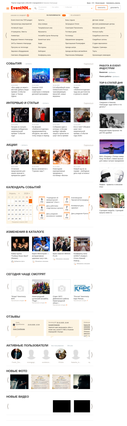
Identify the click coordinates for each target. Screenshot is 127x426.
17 (23, 210)
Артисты (41, 20)
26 (30, 214)
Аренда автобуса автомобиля (76, 51)
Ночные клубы (97, 32)
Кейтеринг (42, 51)
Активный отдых (17, 28)
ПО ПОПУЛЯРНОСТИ (53, 15)
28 (13, 219)
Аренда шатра (70, 47)
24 (23, 214)
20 (9, 214)
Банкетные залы (44, 39)
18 (27, 210)
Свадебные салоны (99, 39)
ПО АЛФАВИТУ (76, 15)
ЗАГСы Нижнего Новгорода (21, 43)
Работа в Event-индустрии (110, 67)
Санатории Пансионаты (74, 28)
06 (9, 205)
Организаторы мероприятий (21, 24)
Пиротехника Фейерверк (74, 55)
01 (16, 201)
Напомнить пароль (113, 3)
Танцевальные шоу (45, 28)
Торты (94, 51)
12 (30, 205)
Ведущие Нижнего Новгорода (22, 39)
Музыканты (42, 32)
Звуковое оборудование (20, 51)
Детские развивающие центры (103, 24)
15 (16, 210)
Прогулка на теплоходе (19, 47)
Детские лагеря (98, 20)
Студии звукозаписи (99, 43)
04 (27, 201)
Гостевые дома (70, 32)
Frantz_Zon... (16, 362)
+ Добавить (28, 63)
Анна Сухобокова (19, 329)
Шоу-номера (42, 24)
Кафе (40, 43)
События (14, 63)
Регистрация (100, 3)
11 (27, 205)
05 (30, 201)
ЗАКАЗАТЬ (102, 8)
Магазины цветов (98, 28)
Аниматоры (15, 35)
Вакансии (103, 72)
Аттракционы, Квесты (19, 32)
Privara (61, 362)
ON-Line (70, 346)
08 (16, 205)
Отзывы (13, 316)
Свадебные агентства (100, 35)
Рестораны (42, 47)
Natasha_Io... (76, 362)
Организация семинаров (101, 55)
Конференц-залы (44, 55)
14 (13, 210)
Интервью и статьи (22, 102)
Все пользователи (57, 346)
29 (16, 219)
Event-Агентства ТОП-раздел (21, 20)
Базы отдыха (70, 20)
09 (20, 205)
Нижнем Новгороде (50, 3)
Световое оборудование (20, 55)
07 (13, 205)
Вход (89, 3)
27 (9, 219)
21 (13, 214)
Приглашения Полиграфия (75, 43)
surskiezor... (46, 362)
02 (20, 201)
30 (20, 219)
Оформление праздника (74, 39)
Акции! (12, 144)
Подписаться (88, 64)
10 (23, 205)
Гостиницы (69, 35)
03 (23, 201)
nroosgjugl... (31, 362)
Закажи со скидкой (18, 15)
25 (27, 214)
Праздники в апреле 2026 (19, 222)
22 (16, 214)
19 (30, 210)
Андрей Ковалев (54, 325)
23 (20, 214)
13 (9, 210)
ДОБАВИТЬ (114, 8)
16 (20, 210)
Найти (35, 8)
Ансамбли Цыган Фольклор (48, 35)
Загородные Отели (72, 24)
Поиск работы (105, 76)
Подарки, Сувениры (99, 47)
